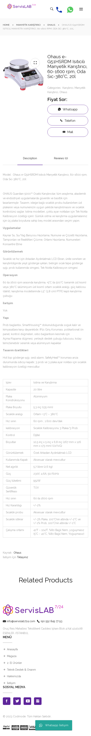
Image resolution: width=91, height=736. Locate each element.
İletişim (11, 683)
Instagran (38, 701)
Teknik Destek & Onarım (21, 669)
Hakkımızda (14, 676)
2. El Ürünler (14, 663)
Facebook (6, 701)
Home (6, 25)
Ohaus (51, 25)
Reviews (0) (61, 158)
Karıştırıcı (67, 88)
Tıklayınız (22, 557)
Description (30, 158)
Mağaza (11, 656)
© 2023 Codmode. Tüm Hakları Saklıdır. (27, 716)
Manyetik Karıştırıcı (28, 25)
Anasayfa (12, 649)
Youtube (27, 701)
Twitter (17, 701)
